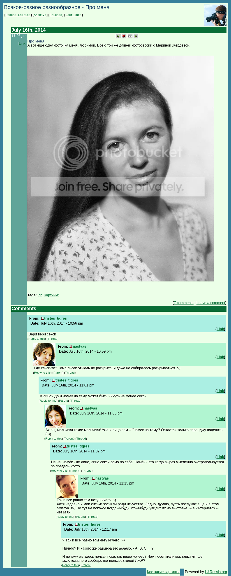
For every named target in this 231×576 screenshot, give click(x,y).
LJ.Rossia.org (216, 572)
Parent (57, 372)
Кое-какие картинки (163, 572)
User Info (73, 15)
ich (40, 295)
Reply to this (36, 338)
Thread (52, 338)
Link (22, 43)
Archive (40, 15)
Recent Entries (18, 15)
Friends (56, 15)
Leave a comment (210, 303)
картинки (51, 295)
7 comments (184, 303)
